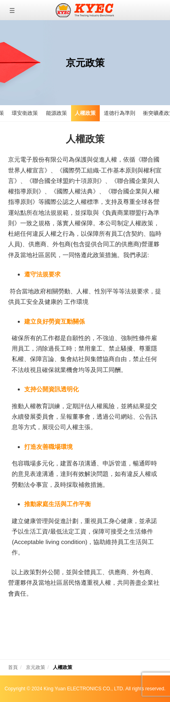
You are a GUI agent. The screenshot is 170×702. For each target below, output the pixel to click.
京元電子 (85, 10)
